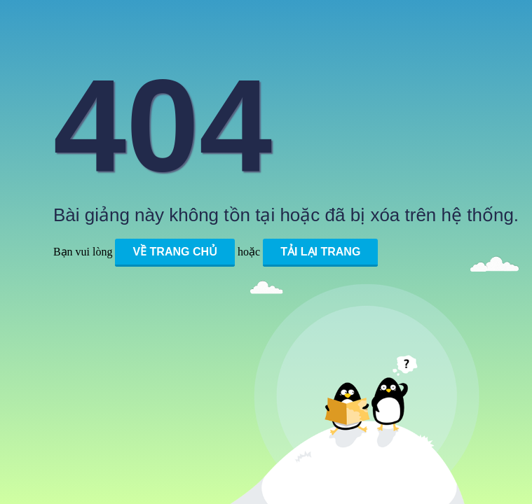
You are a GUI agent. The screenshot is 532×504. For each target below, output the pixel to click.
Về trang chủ (174, 252)
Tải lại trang (320, 252)
